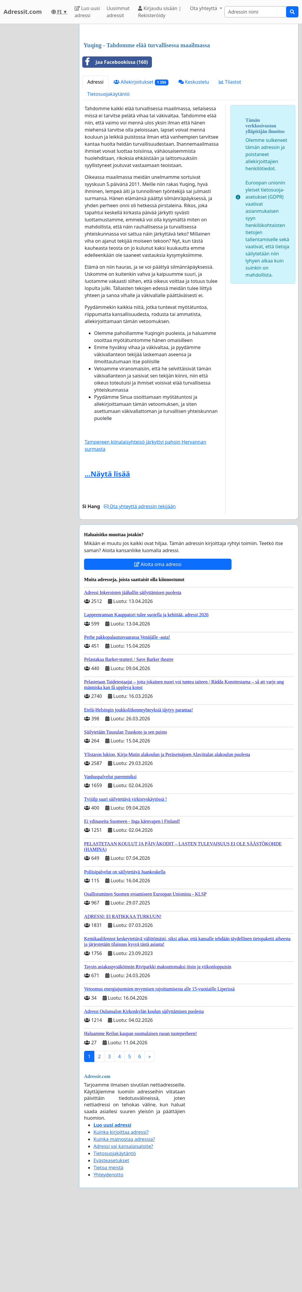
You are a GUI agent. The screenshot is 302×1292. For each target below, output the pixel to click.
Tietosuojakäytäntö (108, 177)
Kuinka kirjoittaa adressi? (121, 1215)
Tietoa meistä (108, 1250)
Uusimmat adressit (117, 12)
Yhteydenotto (108, 1257)
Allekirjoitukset (141, 164)
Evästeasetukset (111, 1243)
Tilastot (230, 164)
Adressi (95, 164)
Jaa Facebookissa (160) (115, 145)
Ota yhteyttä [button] (204, 8)
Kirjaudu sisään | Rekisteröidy (159, 12)
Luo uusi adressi (87, 12)
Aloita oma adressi (158, 647)
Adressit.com (23, 12)
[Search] (255, 11)
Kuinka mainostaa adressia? (124, 1222)
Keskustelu (193, 164)
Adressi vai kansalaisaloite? (123, 1229)
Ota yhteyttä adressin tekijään (140, 589)
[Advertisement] (188, 74)
